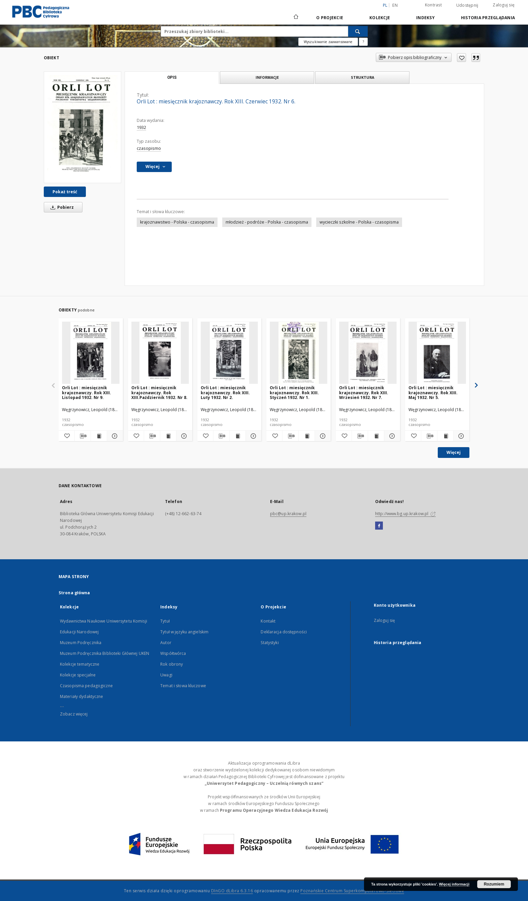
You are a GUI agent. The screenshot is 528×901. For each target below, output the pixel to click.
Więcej (454, 452)
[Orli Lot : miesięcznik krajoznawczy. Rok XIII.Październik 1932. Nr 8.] (160, 353)
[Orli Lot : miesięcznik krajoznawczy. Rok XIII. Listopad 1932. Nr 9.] (90, 353)
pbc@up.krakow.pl (288, 513)
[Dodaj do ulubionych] (461, 57)
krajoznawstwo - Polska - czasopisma (177, 222)
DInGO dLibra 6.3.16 (232, 891)
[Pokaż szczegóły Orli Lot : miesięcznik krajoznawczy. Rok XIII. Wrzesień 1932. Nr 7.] (391, 436)
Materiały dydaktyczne (81, 696)
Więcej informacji (454, 884)
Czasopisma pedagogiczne (86, 686)
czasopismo (149, 148)
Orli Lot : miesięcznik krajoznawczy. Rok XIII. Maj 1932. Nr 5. (433, 392)
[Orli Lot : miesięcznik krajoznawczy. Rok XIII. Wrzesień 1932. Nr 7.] (367, 353)
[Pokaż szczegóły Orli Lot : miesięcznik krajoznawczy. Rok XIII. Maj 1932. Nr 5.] (460, 436)
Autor (165, 642)
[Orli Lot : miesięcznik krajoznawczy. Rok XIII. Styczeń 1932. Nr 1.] (298, 353)
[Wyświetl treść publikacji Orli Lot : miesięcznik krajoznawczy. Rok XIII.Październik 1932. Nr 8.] (168, 436)
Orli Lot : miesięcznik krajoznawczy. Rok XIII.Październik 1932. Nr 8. (159, 392)
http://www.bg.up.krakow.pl (405, 513)
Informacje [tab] (267, 77)
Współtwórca (173, 653)
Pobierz (61, 207)
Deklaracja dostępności (284, 632)
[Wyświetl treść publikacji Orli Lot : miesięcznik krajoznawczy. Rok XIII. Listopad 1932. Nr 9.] (99, 436)
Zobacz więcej (74, 714)
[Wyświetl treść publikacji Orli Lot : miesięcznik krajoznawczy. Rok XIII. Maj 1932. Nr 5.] (445, 436)
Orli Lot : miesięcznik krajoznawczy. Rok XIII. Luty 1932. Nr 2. (225, 392)
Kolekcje (379, 18)
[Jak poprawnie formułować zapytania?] (363, 42)
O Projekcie (329, 18)
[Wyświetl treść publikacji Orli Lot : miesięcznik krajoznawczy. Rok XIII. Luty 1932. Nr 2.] (237, 436)
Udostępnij (467, 5)
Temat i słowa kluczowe (183, 686)
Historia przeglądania (488, 18)
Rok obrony (171, 664)
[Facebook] (379, 526)
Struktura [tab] (362, 77)
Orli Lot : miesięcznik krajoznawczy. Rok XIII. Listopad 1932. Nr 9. (86, 392)
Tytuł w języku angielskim (184, 632)
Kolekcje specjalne (78, 675)
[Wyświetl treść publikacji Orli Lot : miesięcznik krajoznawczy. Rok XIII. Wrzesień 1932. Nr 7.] (376, 436)
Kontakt (268, 621)
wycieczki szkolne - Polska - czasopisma (359, 222)
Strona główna (74, 593)
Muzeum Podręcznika (80, 642)
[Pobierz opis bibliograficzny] (83, 436)
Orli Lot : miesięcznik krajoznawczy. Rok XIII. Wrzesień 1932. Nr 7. (363, 392)
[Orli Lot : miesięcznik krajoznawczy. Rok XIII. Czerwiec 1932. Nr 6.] (82, 127)
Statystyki (269, 642)
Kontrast (433, 5)
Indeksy (425, 18)
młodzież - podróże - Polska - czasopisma (267, 222)
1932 (141, 127)
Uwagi (166, 675)
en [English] (395, 5)
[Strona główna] (295, 17)
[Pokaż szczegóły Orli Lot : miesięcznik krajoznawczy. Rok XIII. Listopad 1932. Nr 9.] (114, 436)
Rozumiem (494, 884)
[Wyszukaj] (358, 31)
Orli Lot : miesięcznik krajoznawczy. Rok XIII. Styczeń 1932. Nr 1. (294, 392)
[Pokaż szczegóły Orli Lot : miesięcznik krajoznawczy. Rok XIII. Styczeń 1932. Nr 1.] (322, 436)
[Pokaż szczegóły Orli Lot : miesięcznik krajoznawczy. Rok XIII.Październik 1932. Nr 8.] (183, 436)
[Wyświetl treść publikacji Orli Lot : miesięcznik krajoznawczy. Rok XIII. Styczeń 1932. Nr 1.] (307, 436)
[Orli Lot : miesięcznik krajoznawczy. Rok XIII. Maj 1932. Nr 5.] (437, 353)
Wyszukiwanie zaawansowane (328, 41)
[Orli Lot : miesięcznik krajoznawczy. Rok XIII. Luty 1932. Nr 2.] (229, 353)
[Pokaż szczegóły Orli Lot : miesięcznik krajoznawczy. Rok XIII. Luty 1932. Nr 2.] (253, 436)
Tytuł (165, 621)
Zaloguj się (504, 5)
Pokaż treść (65, 192)
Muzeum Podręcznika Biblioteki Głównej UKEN (104, 653)
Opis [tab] (171, 77)
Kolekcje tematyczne (79, 664)
